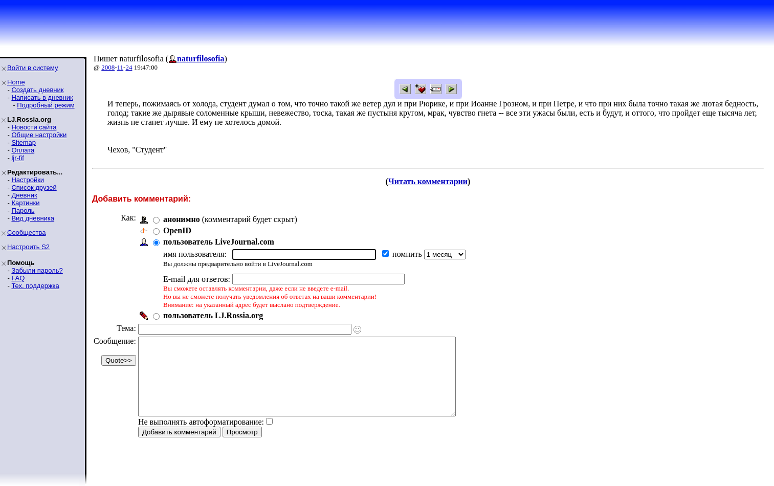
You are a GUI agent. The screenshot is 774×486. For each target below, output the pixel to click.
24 (128, 67)
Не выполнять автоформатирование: (201, 437)
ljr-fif (17, 158)
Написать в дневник (42, 97)
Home (16, 82)
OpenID (177, 230)
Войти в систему (32, 68)
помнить (408, 254)
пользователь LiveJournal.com (218, 241)
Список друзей (33, 187)
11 (120, 67)
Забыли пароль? (36, 270)
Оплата (22, 150)
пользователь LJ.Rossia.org (213, 315)
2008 (108, 67)
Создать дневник (37, 90)
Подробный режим (45, 105)
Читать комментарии (428, 181)
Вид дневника (32, 218)
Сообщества (26, 232)
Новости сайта (33, 127)
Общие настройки (39, 135)
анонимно (181, 219)
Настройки (27, 180)
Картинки (25, 203)
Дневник (24, 195)
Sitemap (23, 142)
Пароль (22, 210)
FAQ (18, 278)
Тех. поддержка (35, 286)
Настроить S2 (28, 247)
